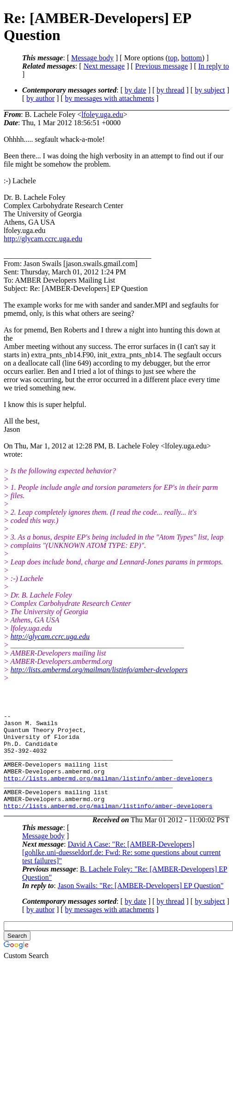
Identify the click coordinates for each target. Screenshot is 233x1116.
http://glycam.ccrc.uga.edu (43, 239)
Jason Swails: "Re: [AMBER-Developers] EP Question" (141, 905)
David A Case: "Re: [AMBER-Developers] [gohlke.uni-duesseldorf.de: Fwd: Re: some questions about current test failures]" (121, 872)
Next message (104, 66)
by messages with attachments (109, 98)
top (172, 58)
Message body (92, 58)
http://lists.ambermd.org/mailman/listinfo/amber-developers (99, 670)
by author (40, 98)
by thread (171, 90)
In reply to (213, 66)
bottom (191, 58)
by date (135, 90)
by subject (210, 90)
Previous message (161, 66)
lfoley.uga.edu (102, 114)
